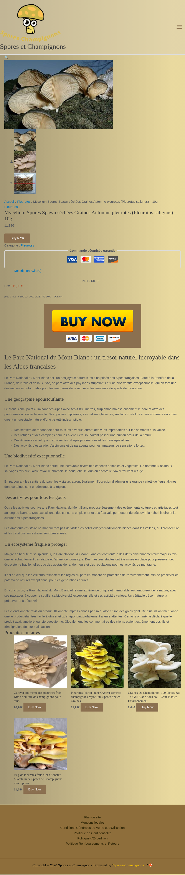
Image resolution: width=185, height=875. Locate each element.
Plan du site (92, 823)
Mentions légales (92, 828)
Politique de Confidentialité (92, 838)
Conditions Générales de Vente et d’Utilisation (92, 833)
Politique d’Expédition (92, 844)
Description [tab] (22, 276)
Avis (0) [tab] (36, 276)
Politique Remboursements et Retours (92, 849)
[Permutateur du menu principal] (179, 29)
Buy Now (17, 243)
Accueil (9, 207)
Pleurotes (24, 207)
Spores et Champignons (33, 52)
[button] (6, 62)
